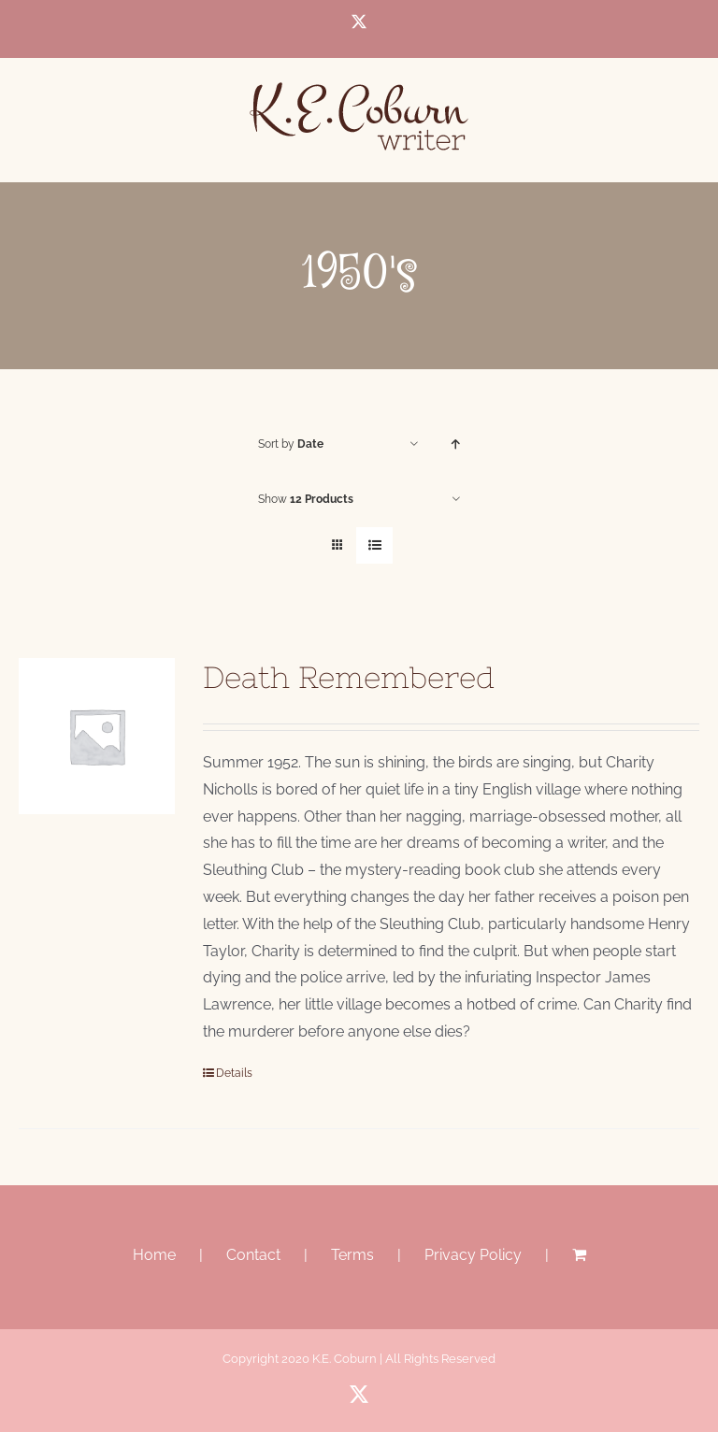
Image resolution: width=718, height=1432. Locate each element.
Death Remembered (349, 677)
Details (234, 1073)
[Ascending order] (456, 444)
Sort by (290, 444)
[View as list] (374, 545)
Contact (253, 1255)
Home (154, 1255)
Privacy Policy (473, 1255)
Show (305, 499)
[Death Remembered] (97, 736)
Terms (352, 1255)
